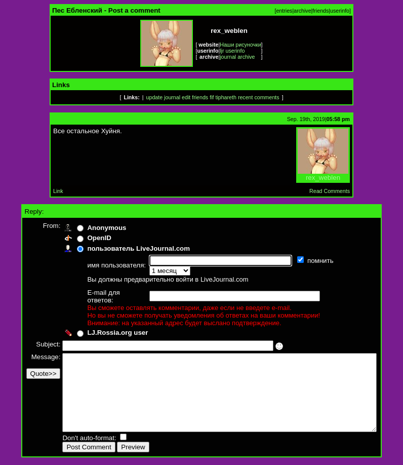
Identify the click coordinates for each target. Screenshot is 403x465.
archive (302, 11)
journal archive (237, 57)
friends (320, 11)
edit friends (195, 97)
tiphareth (225, 97)
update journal (163, 97)
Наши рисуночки (240, 45)
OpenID (82, 238)
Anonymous (89, 227)
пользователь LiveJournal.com (121, 248)
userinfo (339, 11)
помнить (304, 260)
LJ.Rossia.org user (100, 318)
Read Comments (329, 191)
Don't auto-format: (73, 439)
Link (58, 191)
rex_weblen (323, 174)
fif (212, 97)
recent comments (258, 97)
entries (284, 11)
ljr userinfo (232, 51)
